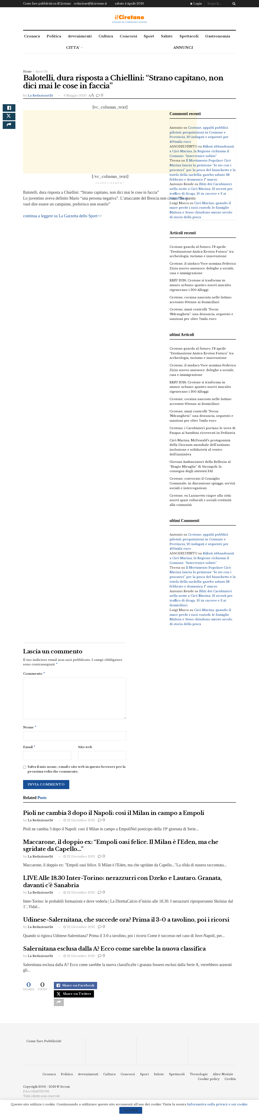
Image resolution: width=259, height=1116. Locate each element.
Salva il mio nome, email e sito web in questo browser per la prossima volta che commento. (76, 771)
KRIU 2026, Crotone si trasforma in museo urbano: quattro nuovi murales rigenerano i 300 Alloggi (200, 285)
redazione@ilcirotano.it (90, 3)
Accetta (131, 1110)
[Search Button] (233, 3)
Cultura (105, 36)
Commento (34, 674)
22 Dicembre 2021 (79, 822)
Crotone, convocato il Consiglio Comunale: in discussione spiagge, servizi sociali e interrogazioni (202, 483)
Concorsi (128, 36)
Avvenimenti (80, 36)
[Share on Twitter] (9, 120)
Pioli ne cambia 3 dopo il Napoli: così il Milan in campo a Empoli (113, 815)
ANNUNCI (183, 47)
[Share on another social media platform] (9, 131)
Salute (167, 36)
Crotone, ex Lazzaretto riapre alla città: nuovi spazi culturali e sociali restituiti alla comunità (200, 500)
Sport (149, 36)
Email (29, 748)
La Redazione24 (40, 95)
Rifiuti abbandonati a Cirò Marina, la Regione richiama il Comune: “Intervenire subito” (202, 151)
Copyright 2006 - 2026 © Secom (46, 1092)
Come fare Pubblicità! (43, 1047)
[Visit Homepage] (129, 18)
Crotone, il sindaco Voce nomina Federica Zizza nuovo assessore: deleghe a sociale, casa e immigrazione (203, 268)
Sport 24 (41, 71)
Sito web (85, 748)
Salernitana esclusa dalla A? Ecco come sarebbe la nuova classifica (114, 950)
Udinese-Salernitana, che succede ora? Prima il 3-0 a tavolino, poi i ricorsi (126, 921)
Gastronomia (217, 36)
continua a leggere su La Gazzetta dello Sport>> (62, 216)
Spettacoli (189, 36)
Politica (54, 36)
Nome (30, 728)
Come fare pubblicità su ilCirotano (47, 3)
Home (27, 71)
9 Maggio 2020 (75, 95)
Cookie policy (209, 1085)
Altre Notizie (223, 1080)
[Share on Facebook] (9, 109)
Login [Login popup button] (196, 3)
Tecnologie (199, 1080)
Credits (230, 1085)
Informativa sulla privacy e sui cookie (217, 1104)
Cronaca (32, 36)
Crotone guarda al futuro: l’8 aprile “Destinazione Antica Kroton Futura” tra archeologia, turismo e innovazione (202, 251)
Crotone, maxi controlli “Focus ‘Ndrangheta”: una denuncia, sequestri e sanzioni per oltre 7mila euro (201, 314)
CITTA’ (72, 47)
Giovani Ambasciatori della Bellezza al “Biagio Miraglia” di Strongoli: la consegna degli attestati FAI (200, 466)
